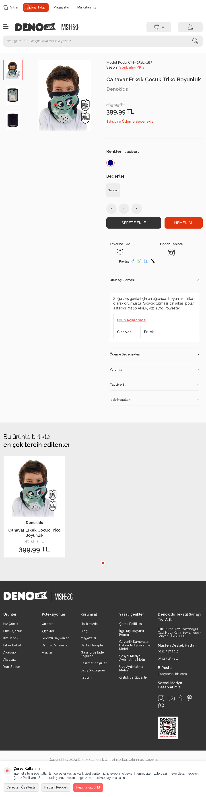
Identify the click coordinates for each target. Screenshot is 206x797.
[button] (103, 563)
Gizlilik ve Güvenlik (133, 677)
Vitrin (10, 7)
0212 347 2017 (168, 651)
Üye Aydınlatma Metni (131, 668)
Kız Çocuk (10, 624)
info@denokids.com (172, 674)
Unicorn (47, 624)
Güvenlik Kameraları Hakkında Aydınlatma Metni (134, 645)
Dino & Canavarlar (55, 645)
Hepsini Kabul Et (88, 787)
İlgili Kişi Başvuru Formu (131, 632)
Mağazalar (61, 7)
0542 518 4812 (168, 658)
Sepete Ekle (133, 223)
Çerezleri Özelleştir (21, 787)
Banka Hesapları (93, 645)
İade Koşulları (154, 400)
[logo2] (70, 27)
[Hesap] (190, 27)
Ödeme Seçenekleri (154, 354)
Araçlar (47, 652)
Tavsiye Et (154, 385)
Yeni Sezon (11, 667)
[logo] (37, 27)
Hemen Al (183, 223)
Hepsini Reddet (56, 787)
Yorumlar (154, 369)
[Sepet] (158, 27)
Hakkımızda (89, 624)
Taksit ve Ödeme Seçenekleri (130, 121)
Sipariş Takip (36, 7)
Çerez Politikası (130, 624)
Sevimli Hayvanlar (55, 638)
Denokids (117, 89)
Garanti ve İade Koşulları (92, 654)
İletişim (86, 677)
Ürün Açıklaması (154, 280)
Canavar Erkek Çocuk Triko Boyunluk (34, 533)
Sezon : (125, 67)
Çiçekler (48, 631)
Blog (84, 631)
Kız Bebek (10, 638)
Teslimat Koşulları (94, 663)
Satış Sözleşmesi (93, 670)
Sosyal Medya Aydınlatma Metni (132, 657)
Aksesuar (10, 659)
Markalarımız (86, 7)
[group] (64, 95)
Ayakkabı (9, 652)
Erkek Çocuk (12, 631)
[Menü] (5, 26)
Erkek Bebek (12, 645)
